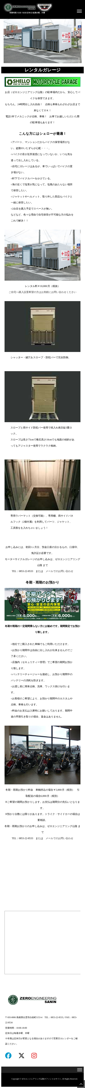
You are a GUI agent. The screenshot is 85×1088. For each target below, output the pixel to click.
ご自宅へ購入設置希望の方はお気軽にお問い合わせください (42, 292)
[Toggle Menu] (79, 11)
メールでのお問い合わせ (59, 571)
